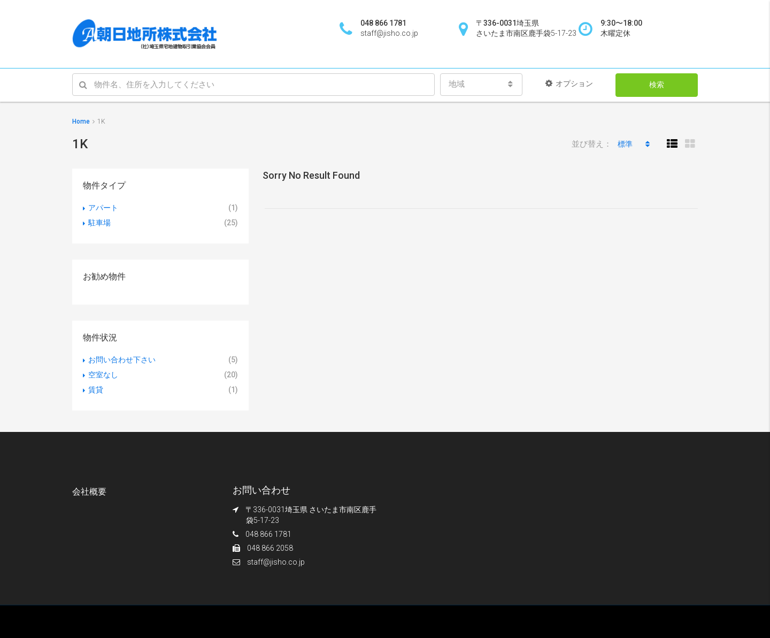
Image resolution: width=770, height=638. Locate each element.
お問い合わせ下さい (122, 359)
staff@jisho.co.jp (276, 562)
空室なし (103, 374)
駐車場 (99, 222)
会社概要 (89, 492)
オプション (569, 83)
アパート (103, 207)
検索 (656, 84)
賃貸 (95, 389)
